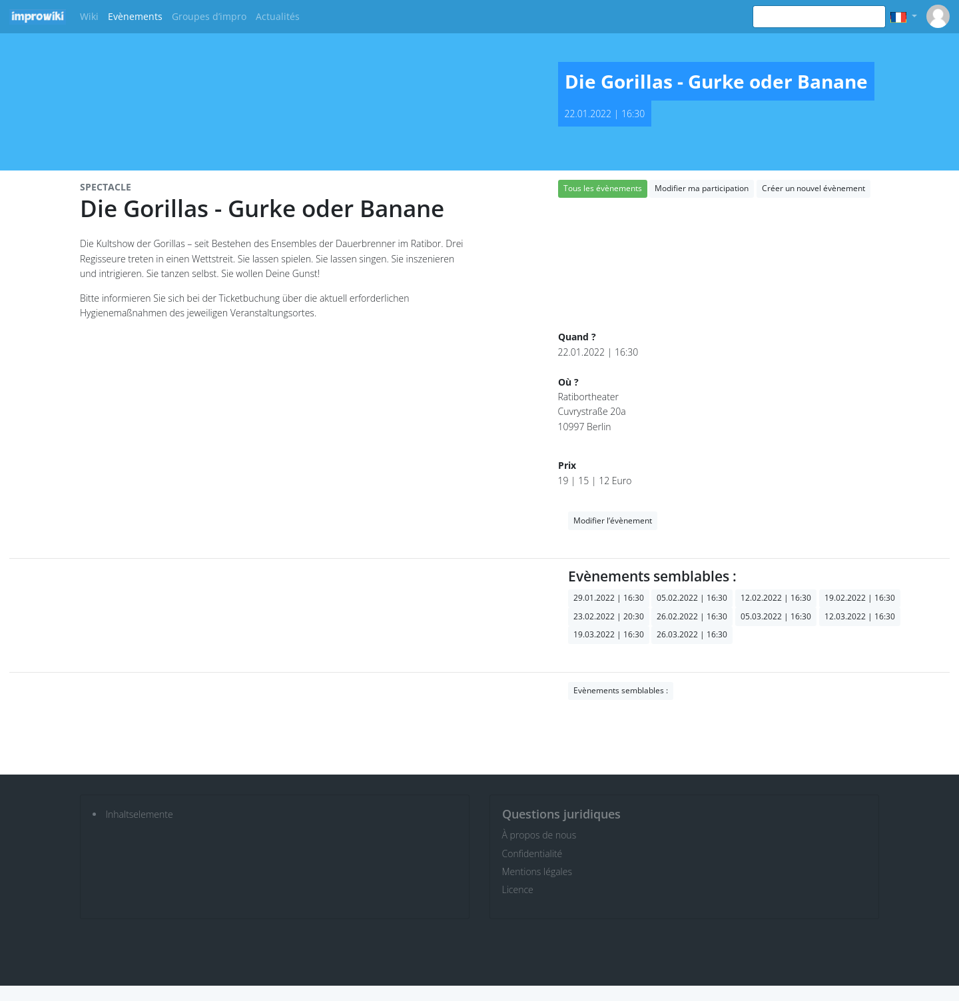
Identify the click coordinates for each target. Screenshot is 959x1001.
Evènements (135, 16)
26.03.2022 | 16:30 (692, 634)
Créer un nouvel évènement (813, 188)
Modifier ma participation (702, 188)
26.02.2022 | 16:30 (692, 616)
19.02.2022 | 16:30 (859, 597)
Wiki (89, 16)
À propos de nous (539, 835)
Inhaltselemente (139, 814)
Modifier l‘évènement (612, 520)
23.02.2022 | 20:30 (608, 616)
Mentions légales (537, 871)
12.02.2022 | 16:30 (776, 597)
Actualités (278, 16)
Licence (517, 889)
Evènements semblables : (620, 690)
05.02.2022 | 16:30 (692, 597)
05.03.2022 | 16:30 (776, 616)
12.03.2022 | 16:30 (859, 616)
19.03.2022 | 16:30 (608, 634)
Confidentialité (532, 853)
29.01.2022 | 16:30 (608, 597)
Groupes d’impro (209, 16)
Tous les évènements (602, 188)
